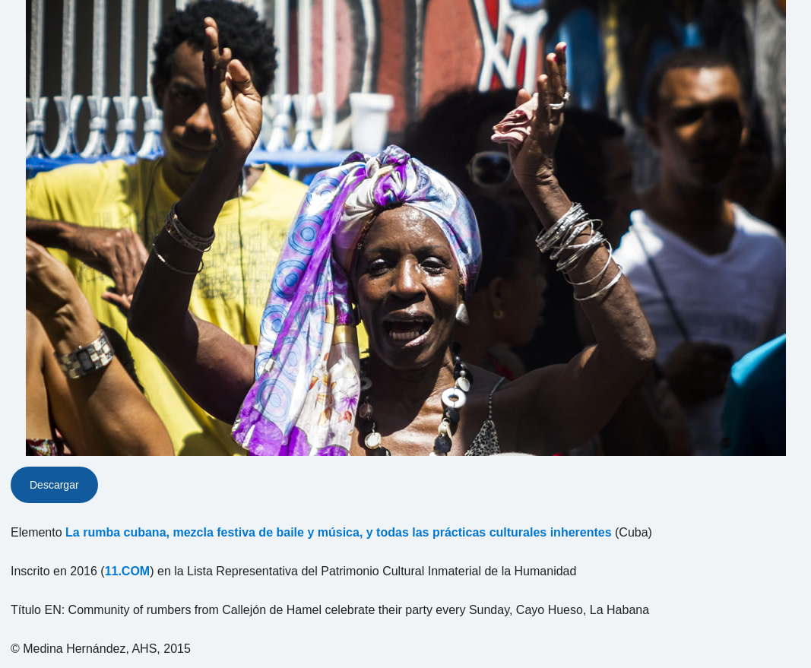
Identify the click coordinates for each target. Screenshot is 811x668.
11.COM (127, 571)
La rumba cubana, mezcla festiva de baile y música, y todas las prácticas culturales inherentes (338, 532)
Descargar (54, 485)
